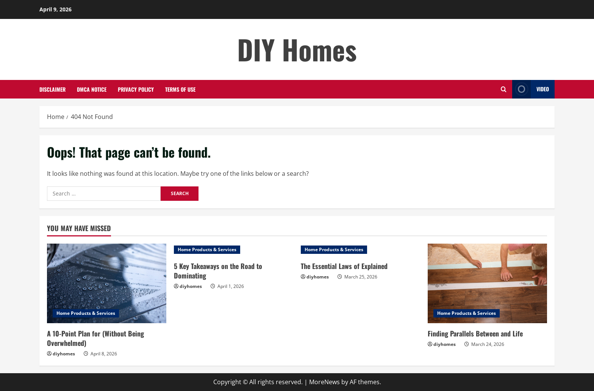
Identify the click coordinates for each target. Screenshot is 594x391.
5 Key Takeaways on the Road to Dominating (218, 270)
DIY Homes (297, 49)
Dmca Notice (91, 89)
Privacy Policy (136, 89)
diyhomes (64, 353)
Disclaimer (52, 89)
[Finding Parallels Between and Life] (487, 283)
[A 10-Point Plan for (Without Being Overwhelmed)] (106, 283)
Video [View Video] (530, 89)
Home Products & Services (85, 313)
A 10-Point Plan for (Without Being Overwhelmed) (95, 338)
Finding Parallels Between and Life (475, 333)
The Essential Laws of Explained (344, 266)
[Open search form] (503, 89)
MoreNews (324, 382)
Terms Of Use (180, 89)
